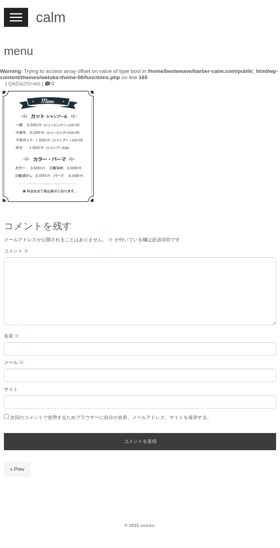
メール (14, 362)
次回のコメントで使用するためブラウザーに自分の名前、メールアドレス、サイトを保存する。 (111, 417)
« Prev (17, 469)
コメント (16, 251)
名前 (11, 336)
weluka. (147, 525)
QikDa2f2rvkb (24, 84)
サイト (11, 389)
